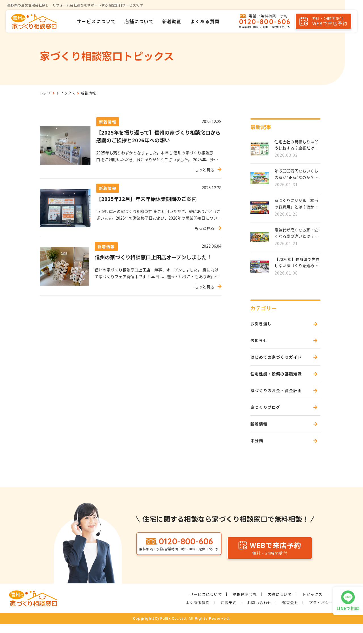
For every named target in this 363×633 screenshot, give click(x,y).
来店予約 (228, 611)
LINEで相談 (348, 608)
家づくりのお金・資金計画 (279, 395)
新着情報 (260, 431)
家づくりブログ (267, 413)
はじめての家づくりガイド (279, 359)
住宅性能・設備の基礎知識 (279, 377)
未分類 (257, 449)
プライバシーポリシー (329, 611)
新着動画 (172, 21)
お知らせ (260, 342)
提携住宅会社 (245, 603)
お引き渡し (262, 324)
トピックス (312, 603)
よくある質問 (205, 21)
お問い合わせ (259, 611)
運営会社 (290, 611)
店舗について (139, 21)
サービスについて (96, 21)
